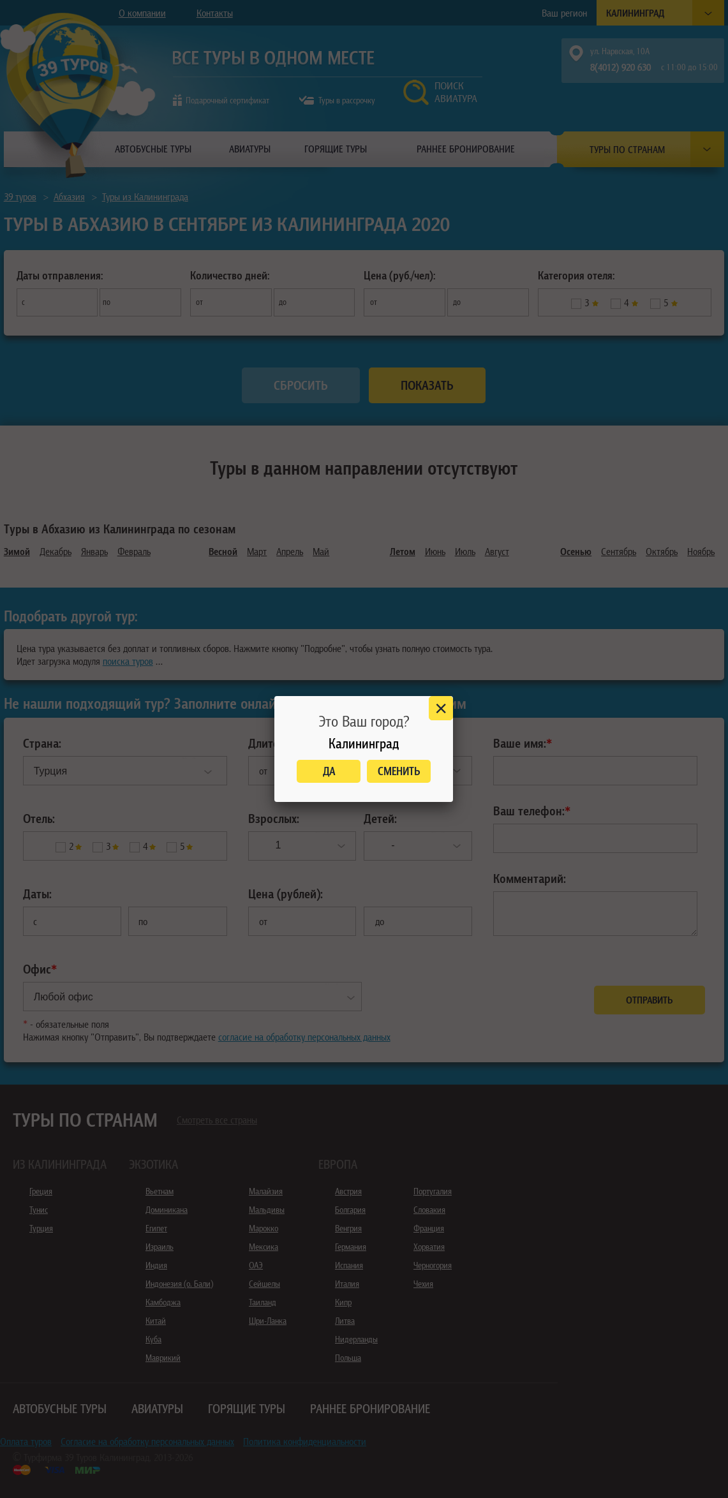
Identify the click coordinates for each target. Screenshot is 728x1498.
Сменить (399, 771)
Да (329, 771)
